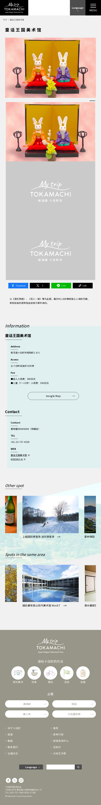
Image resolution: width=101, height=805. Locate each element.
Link (83, 285)
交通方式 (13, 753)
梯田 (74, 704)
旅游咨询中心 (61, 741)
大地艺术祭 (59, 753)
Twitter (40, 285)
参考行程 (58, 734)
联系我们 (13, 747)
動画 (10, 741)
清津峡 (27, 704)
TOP (5, 19)
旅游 (10, 734)
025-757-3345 (17, 792)
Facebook (18, 285)
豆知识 (57, 747)
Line (61, 285)
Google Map (53, 396)
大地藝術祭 (74, 714)
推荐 (55, 728)
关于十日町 (14, 728)
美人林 (27, 714)
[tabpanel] (50, 68)
